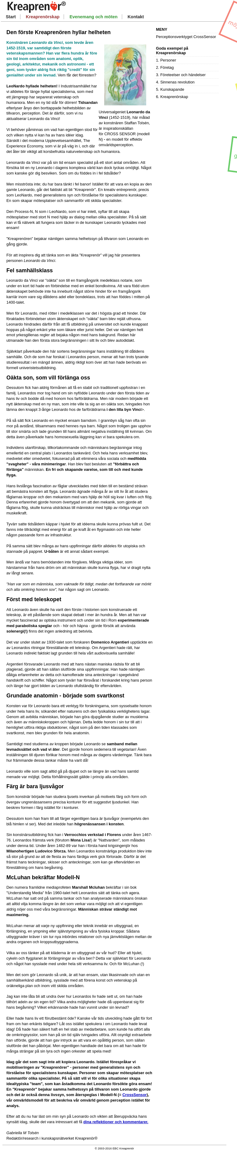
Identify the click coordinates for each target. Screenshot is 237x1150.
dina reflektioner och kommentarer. (115, 1122)
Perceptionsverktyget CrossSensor (186, 36)
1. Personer (166, 60)
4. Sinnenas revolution (175, 82)
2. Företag (165, 67)
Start (11, 16)
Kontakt (136, 16)
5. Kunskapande (170, 89)
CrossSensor (134, 1094)
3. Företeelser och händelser (181, 74)
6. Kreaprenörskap (172, 96)
